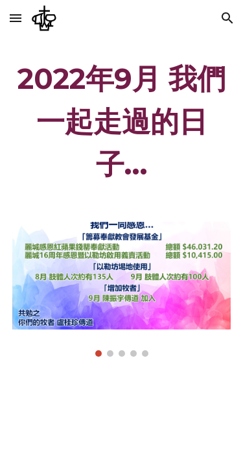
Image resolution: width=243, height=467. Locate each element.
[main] (121, 121)
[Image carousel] (121, 289)
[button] (15, 18)
